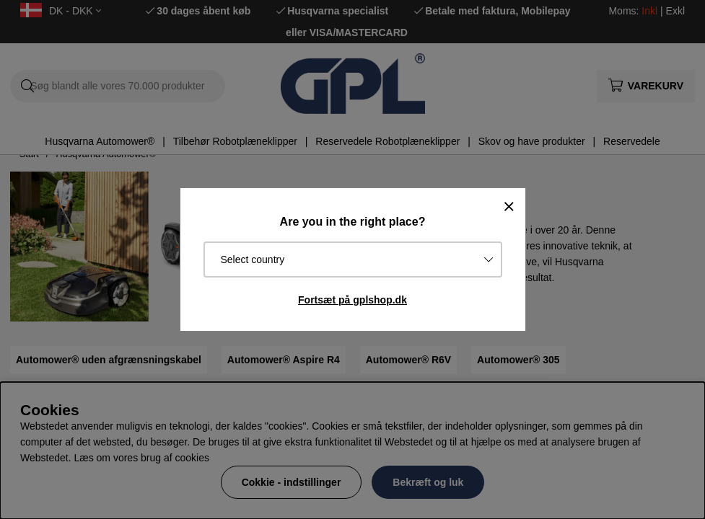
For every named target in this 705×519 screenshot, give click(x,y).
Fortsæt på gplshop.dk (352, 300)
